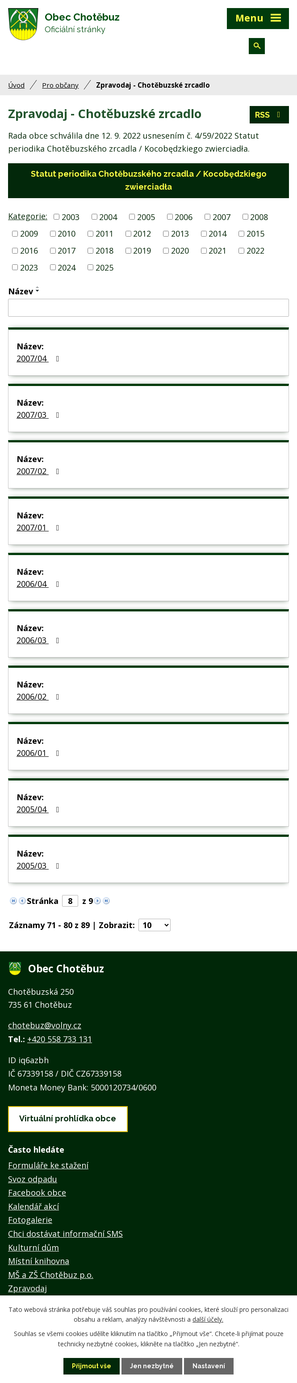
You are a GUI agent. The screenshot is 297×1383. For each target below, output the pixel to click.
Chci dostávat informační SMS (65, 1233)
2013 (180, 233)
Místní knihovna (38, 1261)
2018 (104, 250)
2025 (104, 267)
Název (20, 291)
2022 (255, 250)
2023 (29, 267)
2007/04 (40, 358)
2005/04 (40, 809)
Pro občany (60, 85)
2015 (255, 233)
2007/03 (40, 414)
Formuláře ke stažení (48, 1165)
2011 (104, 233)
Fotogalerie (30, 1219)
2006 (183, 216)
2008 (259, 216)
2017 (66, 250)
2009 (29, 233)
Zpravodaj (27, 1288)
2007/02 (40, 471)
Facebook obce (37, 1192)
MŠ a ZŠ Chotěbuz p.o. (50, 1274)
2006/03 (40, 640)
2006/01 (40, 752)
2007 (221, 216)
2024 (66, 267)
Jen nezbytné (152, 1366)
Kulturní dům (33, 1247)
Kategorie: (27, 216)
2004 (108, 216)
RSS (269, 114)
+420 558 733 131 (59, 1039)
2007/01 (40, 527)
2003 (70, 216)
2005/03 (40, 865)
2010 (66, 233)
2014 (217, 233)
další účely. (207, 1319)
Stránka (43, 900)
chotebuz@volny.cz (44, 1025)
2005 (146, 216)
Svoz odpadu (32, 1179)
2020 (180, 250)
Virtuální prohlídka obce (67, 1118)
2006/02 (40, 696)
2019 (142, 250)
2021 (217, 250)
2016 (29, 250)
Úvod (16, 85)
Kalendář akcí (33, 1206)
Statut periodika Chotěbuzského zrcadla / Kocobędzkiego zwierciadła (149, 180)
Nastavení (208, 1366)
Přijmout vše (91, 1366)
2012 (142, 233)
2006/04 (40, 583)
